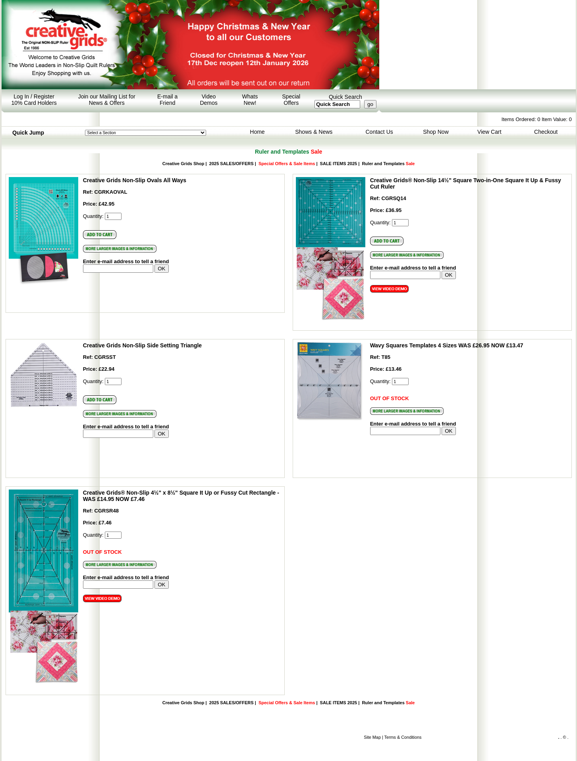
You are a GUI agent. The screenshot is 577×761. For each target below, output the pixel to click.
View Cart (489, 132)
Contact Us (379, 132)
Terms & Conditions (403, 737)
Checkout (546, 132)
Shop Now (436, 132)
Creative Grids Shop (183, 163)
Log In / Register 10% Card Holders (33, 99)
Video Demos (208, 99)
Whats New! (250, 99)
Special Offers (291, 99)
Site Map (372, 737)
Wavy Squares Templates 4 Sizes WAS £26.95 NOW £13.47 (446, 345)
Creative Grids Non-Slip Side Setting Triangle (142, 345)
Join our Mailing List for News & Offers (106, 99)
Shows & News (313, 132)
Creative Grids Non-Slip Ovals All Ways (134, 180)
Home (257, 132)
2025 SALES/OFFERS (231, 163)
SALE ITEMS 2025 (338, 163)
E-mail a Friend (167, 99)
